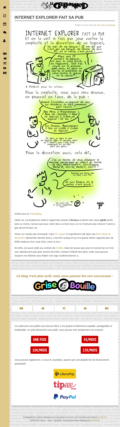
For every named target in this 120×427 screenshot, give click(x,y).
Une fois (39, 339)
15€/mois (90, 350)
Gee (99, 25)
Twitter (59, 248)
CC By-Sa (102, 417)
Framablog (110, 25)
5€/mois (90, 339)
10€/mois (39, 350)
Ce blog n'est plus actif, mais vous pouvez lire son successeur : (64, 283)
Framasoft (94, 420)
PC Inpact (60, 234)
